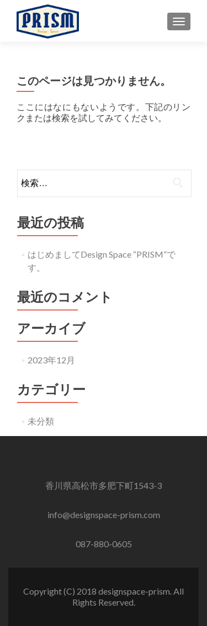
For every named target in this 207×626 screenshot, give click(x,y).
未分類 (41, 421)
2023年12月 (51, 360)
